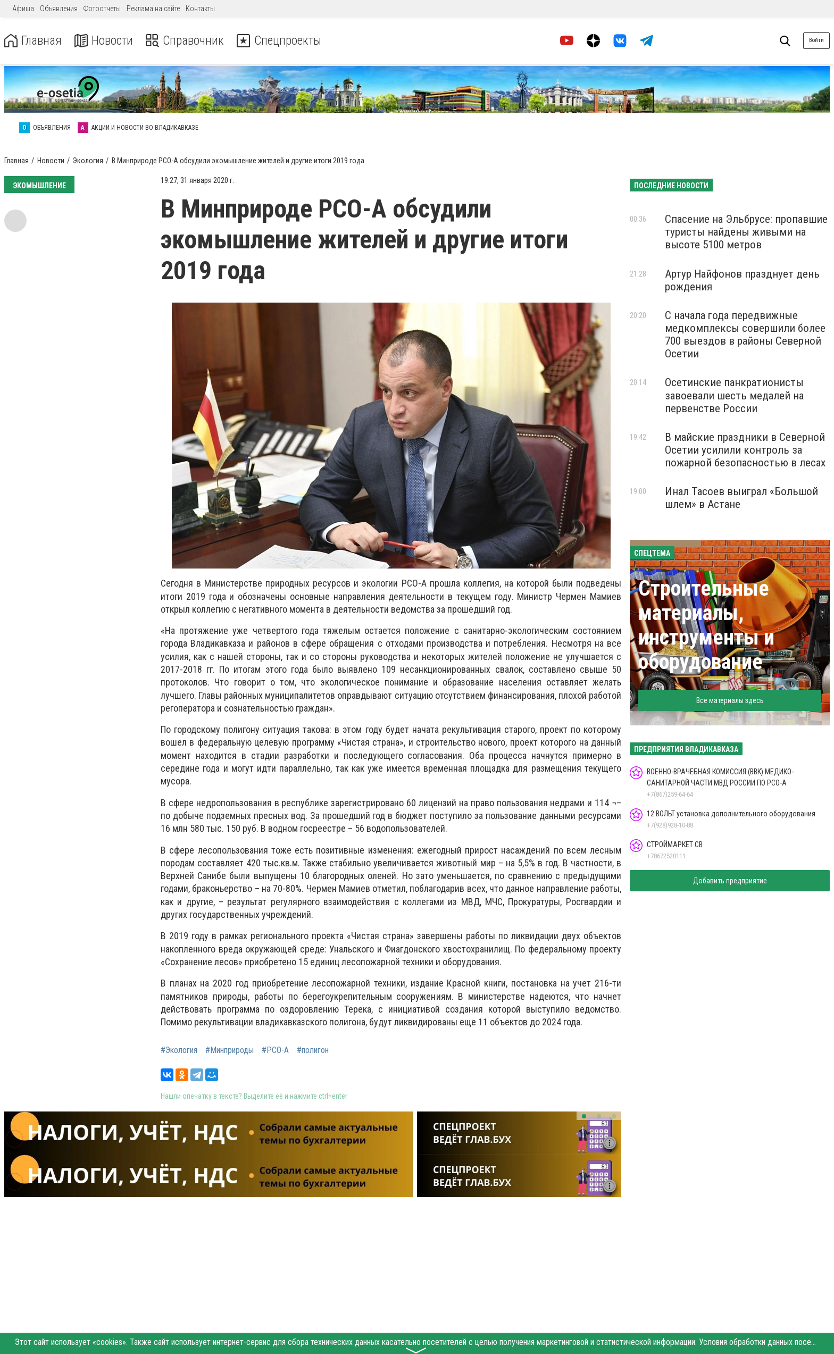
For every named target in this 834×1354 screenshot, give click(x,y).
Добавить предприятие (730, 880)
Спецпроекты (284, 41)
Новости (106, 41)
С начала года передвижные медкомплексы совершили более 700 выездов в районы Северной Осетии (745, 334)
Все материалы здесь (730, 700)
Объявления (59, 8)
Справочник (188, 41)
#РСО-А (275, 1050)
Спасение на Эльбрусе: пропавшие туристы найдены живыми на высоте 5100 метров (746, 232)
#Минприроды (229, 1050)
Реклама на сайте (153, 8)
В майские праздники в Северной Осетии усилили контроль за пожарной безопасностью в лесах (745, 450)
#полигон (313, 1050)
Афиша (23, 8)
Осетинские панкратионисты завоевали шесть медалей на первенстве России (734, 395)
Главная (33, 41)
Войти (816, 40)
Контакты (200, 8)
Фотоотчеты (102, 8)
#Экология (179, 1050)
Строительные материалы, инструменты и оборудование (706, 625)
